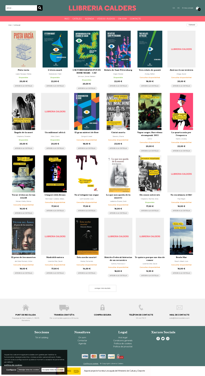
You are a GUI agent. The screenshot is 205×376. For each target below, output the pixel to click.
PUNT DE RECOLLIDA (25, 315)
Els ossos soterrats (150, 194)
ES (178, 8)
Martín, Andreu (181, 139)
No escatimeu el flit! (181, 194)
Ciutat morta (118, 132)
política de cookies (13, 365)
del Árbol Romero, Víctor (23, 261)
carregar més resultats (102, 288)
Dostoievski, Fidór (55, 74)
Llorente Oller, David (55, 261)
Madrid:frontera (55, 257)
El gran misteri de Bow (87, 132)
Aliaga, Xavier (181, 74)
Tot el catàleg (41, 337)
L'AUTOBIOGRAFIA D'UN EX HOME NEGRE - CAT (87, 71)
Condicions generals (122, 340)
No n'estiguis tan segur (87, 194)
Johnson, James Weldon (86, 76)
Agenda (89, 19)
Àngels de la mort (23, 132)
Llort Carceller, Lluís (87, 199)
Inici (66, 19)
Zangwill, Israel (86, 136)
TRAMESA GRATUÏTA (64, 315)
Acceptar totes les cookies (52, 370)
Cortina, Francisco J (118, 264)
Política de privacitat (123, 346)
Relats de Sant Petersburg (118, 70)
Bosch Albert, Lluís (181, 261)
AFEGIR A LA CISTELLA (23, 86)
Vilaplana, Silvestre (23, 136)
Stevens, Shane (118, 136)
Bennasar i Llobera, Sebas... (55, 199)
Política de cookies (123, 343)
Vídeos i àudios (106, 19)
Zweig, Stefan (150, 74)
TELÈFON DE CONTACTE (141, 315)
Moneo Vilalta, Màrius (23, 201)
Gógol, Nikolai (118, 74)
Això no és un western (181, 70)
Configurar (11, 370)
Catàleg (77, 19)
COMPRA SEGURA (102, 315)
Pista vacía (23, 70)
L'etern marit (55, 70)
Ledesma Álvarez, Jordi (118, 201)
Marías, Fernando (86, 261)
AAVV (150, 139)
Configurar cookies (91, 363)
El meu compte (187, 8)
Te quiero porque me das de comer (150, 259)
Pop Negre (181, 199)
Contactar (82, 340)
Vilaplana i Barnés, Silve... (150, 199)
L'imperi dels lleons (55, 194)
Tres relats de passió (150, 70)
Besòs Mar (181, 257)
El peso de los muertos (23, 257)
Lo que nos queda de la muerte (118, 196)
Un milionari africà (55, 132)
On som (122, 19)
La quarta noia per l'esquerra (181, 134)
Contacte (135, 19)
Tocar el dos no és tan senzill (23, 196)
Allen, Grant (55, 136)
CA (174, 8)
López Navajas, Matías (23, 74)
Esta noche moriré (87, 257)
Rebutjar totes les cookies (29, 370)
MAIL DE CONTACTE (179, 315)
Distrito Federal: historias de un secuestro (118, 259)
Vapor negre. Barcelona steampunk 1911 (149, 134)
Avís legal (122, 337)
